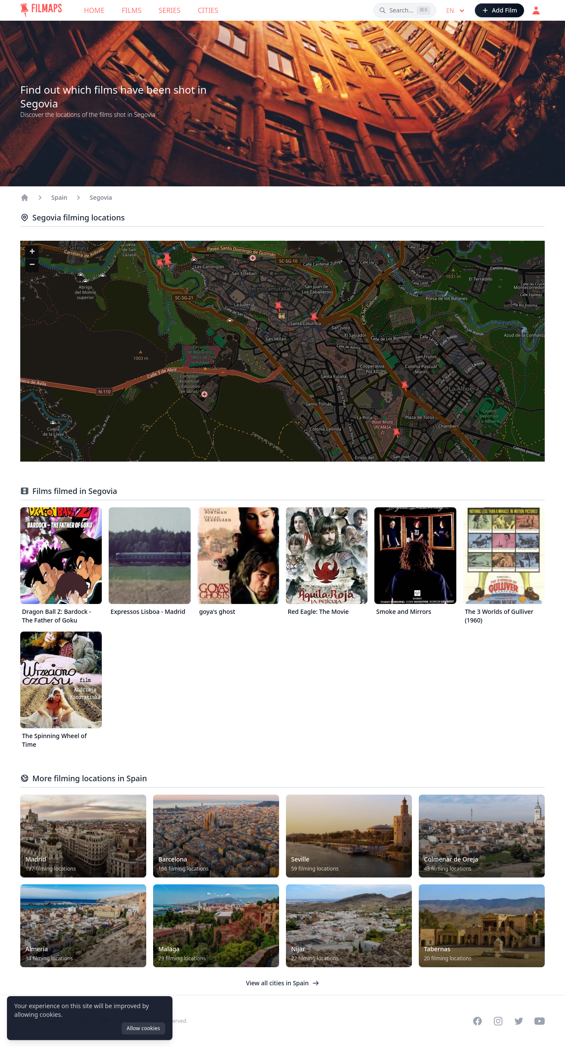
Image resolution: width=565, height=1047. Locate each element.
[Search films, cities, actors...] (405, 10)
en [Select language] (456, 10)
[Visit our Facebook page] (477, 1021)
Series (170, 10)
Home (94, 10)
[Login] (536, 10)
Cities (208, 10)
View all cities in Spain (282, 983)
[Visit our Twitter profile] (519, 1021)
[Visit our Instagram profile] (498, 1021)
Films (131, 10)
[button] (278, 307)
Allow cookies (143, 1028)
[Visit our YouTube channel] (539, 1021)
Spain (59, 197)
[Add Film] (499, 10)
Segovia (101, 197)
